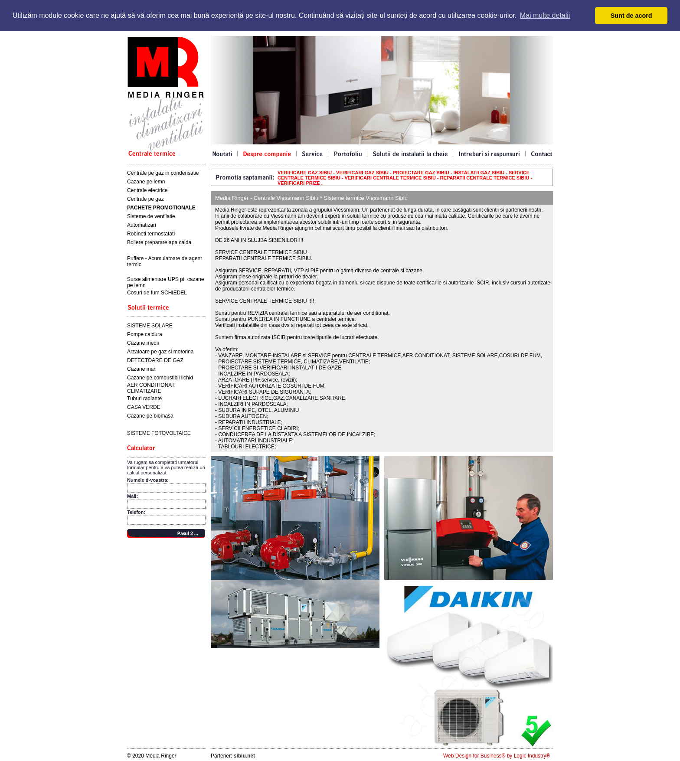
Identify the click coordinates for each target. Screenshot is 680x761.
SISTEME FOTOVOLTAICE (159, 433)
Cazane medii (143, 343)
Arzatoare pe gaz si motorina (160, 352)
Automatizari (141, 225)
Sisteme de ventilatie (151, 216)
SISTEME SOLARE (150, 326)
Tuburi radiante (144, 398)
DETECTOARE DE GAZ (155, 360)
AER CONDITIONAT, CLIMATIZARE (151, 388)
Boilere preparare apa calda (159, 242)
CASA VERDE (143, 407)
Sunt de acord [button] (631, 15)
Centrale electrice (147, 190)
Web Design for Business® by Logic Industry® (496, 756)
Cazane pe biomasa (150, 416)
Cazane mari (142, 369)
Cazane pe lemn (146, 182)
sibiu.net (244, 756)
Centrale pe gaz (145, 199)
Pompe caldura (144, 334)
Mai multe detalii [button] (545, 15)
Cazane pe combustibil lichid (160, 378)
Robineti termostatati (151, 234)
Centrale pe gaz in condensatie (163, 173)
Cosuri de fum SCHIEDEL (157, 293)
